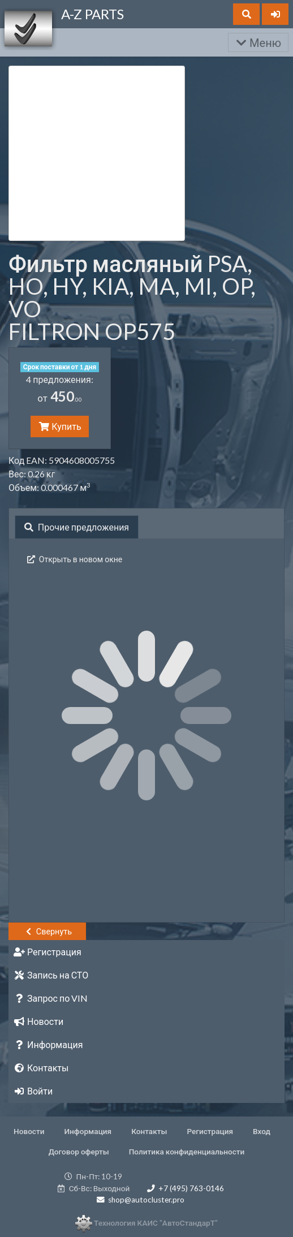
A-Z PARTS (92, 14)
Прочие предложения (76, 526)
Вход (261, 1131)
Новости (29, 1131)
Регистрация (210, 1131)
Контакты (149, 1131)
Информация (88, 1131)
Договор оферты (79, 1151)
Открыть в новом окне (73, 559)
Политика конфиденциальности (187, 1151)
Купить (59, 426)
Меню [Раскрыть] (258, 42)
